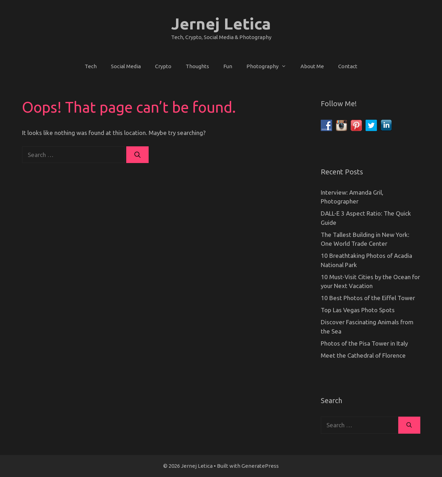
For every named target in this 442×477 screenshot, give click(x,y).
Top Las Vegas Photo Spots (358, 310)
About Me (312, 66)
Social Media (126, 66)
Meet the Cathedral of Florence (363, 355)
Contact (347, 66)
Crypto (163, 66)
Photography (269, 66)
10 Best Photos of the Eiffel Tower (368, 297)
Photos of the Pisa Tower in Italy (364, 343)
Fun (227, 66)
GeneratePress (260, 466)
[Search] (137, 154)
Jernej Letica (221, 24)
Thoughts (197, 66)
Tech (91, 66)
